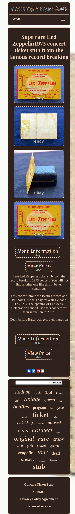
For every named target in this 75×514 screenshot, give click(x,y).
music (24, 417)
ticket (40, 415)
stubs (58, 439)
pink (30, 446)
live (20, 445)
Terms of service (39, 506)
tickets (59, 393)
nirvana (53, 460)
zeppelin (26, 452)
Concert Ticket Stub (39, 484)
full (17, 400)
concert (42, 430)
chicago (42, 461)
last (51, 408)
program (39, 408)
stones (41, 445)
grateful (55, 446)
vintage (31, 399)
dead (56, 453)
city (55, 417)
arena (40, 423)
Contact (39, 492)
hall (61, 401)
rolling (25, 423)
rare (43, 438)
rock (37, 392)
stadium (22, 392)
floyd (48, 393)
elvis (23, 431)
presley (27, 459)
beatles (21, 406)
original (24, 438)
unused (54, 422)
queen (49, 399)
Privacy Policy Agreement (39, 499)
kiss (58, 432)
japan (61, 408)
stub (39, 466)
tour (43, 452)
